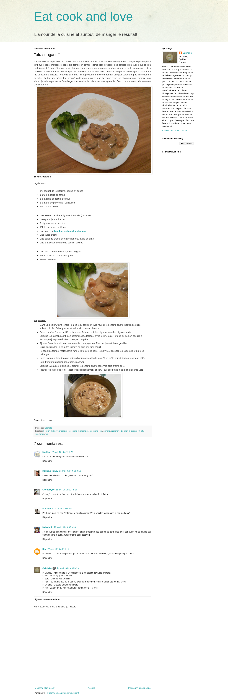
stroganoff (135, 431)
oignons (106, 431)
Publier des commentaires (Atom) (63, 693)
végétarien (39, 434)
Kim (44, 549)
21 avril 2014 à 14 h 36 (66, 489)
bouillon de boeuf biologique (70, 231)
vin (46, 434)
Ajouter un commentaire (47, 599)
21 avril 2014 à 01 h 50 (70, 471)
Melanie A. (47, 527)
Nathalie (46, 508)
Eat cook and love (83, 16)
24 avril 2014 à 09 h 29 (68, 568)
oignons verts (117, 431)
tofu (142, 431)
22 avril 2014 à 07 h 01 (63, 508)
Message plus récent (45, 688)
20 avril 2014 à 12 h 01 (62, 452)
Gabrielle (46, 568)
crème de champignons (82, 431)
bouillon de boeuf (50, 431)
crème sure (97, 431)
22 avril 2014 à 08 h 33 (65, 527)
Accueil (91, 688)
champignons (65, 431)
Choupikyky (48, 489)
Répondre (47, 461)
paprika (127, 431)
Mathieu (46, 452)
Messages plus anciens (139, 688)
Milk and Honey (50, 471)
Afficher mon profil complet (174, 130)
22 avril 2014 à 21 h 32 (58, 549)
